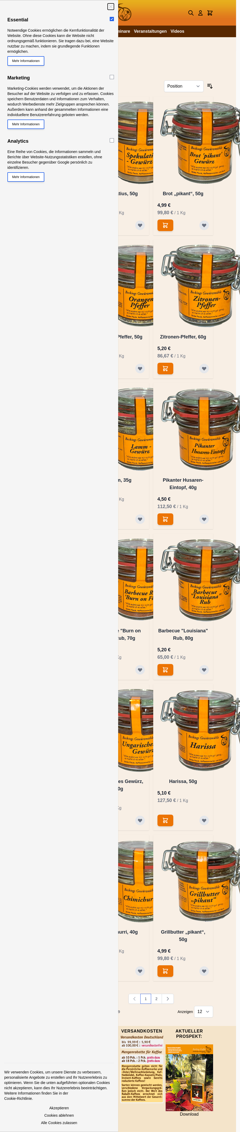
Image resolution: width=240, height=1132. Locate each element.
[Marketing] (112, 77)
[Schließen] (111, 6)
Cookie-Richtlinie (18, 1098)
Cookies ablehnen (59, 1115)
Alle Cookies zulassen (59, 1123)
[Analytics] (112, 140)
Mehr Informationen (26, 61)
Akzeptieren (59, 1108)
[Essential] (112, 19)
